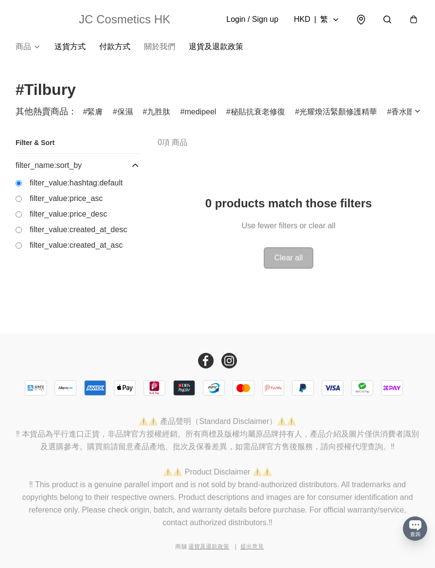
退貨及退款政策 (216, 46)
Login (252, 19)
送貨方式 (70, 46)
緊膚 (95, 112)
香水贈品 (406, 112)
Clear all (288, 258)
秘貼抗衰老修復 (258, 112)
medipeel (200, 112)
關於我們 (159, 46)
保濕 (125, 112)
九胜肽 (158, 112)
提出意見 (252, 546)
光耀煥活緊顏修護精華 (338, 112)
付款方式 (114, 46)
